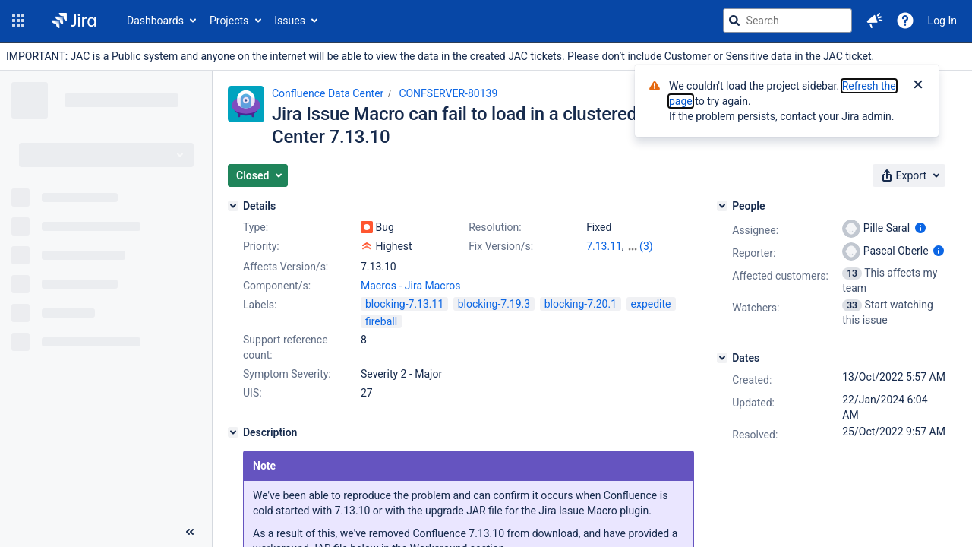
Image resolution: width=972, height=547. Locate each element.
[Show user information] (920, 228)
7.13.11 (604, 246)
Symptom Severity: (287, 374)
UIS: (252, 393)
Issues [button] (289, 20)
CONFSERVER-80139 (448, 93)
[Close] (918, 85)
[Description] (233, 432)
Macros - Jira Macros (410, 286)
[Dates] (722, 358)
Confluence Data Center (327, 93)
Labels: (259, 305)
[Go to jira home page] (74, 20)
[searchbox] (787, 20)
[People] (722, 206)
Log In (942, 20)
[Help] (905, 20)
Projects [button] (229, 20)
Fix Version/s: (501, 246)
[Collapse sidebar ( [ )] (189, 531)
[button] (18, 20)
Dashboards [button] (155, 20)
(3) (646, 246)
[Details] (233, 206)
